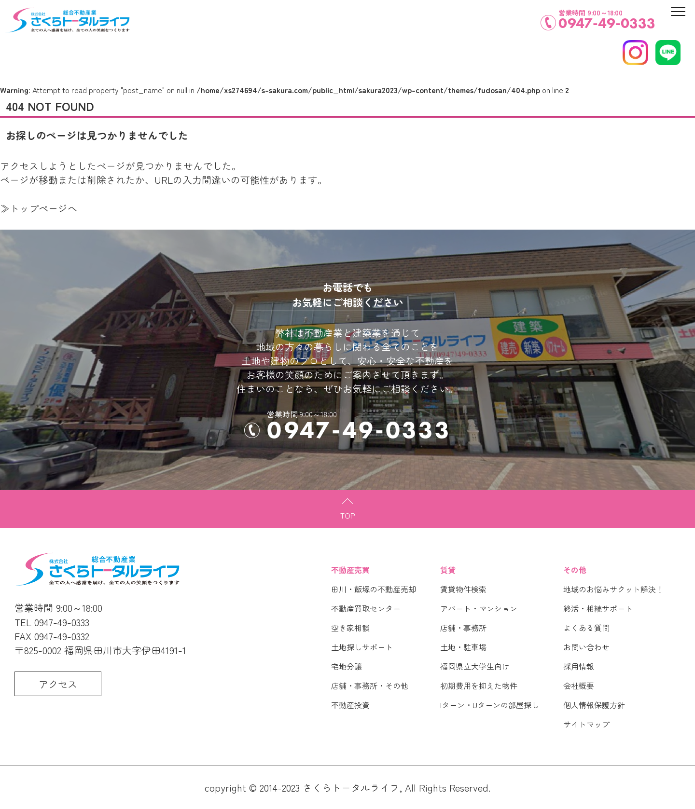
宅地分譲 (346, 666)
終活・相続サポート (598, 608)
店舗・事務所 (463, 627)
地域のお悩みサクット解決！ (613, 589)
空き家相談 (350, 627)
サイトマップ (586, 724)
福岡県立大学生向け (475, 666)
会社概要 (578, 685)
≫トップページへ (38, 208)
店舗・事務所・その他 (369, 685)
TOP (347, 515)
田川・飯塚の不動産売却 (373, 589)
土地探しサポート (362, 647)
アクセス (58, 684)
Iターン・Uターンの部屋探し (489, 705)
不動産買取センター (366, 608)
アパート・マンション (478, 608)
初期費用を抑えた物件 (478, 685)
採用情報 (578, 666)
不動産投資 (350, 705)
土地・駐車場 (463, 647)
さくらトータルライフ (351, 788)
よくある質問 (586, 627)
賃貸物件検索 (463, 589)
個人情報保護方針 (594, 705)
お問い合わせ (586, 647)
